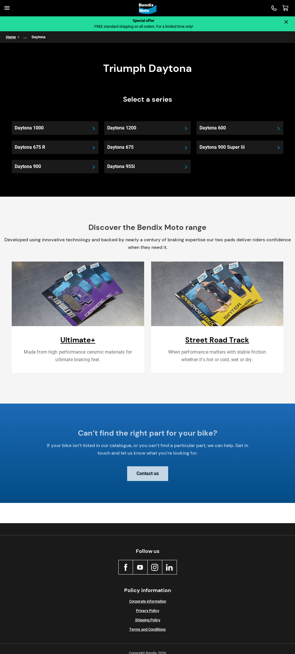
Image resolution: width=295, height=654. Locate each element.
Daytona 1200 (121, 128)
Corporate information (147, 601)
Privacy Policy (147, 610)
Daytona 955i (121, 166)
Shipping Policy (147, 620)
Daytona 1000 (29, 128)
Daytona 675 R (30, 147)
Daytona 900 (28, 166)
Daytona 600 (212, 128)
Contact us (148, 477)
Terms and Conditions (147, 629)
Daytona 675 (120, 147)
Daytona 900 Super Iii (222, 147)
